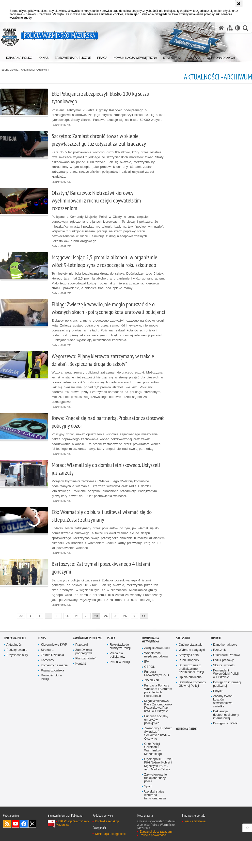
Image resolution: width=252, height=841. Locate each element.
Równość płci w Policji (51, 677)
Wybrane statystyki (192, 650)
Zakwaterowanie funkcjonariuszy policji (155, 778)
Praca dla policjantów (117, 655)
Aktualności (28, 69)
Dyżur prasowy (223, 660)
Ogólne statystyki (190, 644)
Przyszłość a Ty (17, 655)
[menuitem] (19, 56)
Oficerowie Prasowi (226, 655)
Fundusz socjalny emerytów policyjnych (156, 720)
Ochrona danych (187, 729)
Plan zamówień (85, 658)
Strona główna (9, 69)
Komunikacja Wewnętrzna (150, 639)
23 (96, 616)
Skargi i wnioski (224, 665)
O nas (42, 638)
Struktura (47, 650)
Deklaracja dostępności (110, 834)
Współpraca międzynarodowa (156, 655)
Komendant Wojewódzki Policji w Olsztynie (226, 674)
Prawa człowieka (52, 670)
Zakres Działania (52, 655)
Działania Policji (15, 638)
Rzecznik (219, 650)
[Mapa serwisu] (230, 28)
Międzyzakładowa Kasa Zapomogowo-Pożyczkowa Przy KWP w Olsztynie (158, 706)
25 (115, 616)
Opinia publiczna (190, 677)
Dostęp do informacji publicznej (227, 684)
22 (86, 616)
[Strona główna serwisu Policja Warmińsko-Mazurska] (221, 28)
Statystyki (183, 638)
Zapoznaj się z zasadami (156, 831)
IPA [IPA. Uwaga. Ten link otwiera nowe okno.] (146, 661)
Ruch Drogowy (189, 660)
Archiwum (43, 69)
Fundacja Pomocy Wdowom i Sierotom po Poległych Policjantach (158, 691)
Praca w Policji (120, 662)
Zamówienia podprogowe (84, 651)
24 (106, 616)
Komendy (47, 660)
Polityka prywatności (153, 835)
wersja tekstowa (195, 821)
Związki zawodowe (157, 648)
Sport (148, 786)
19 (58, 616)
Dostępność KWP (225, 723)
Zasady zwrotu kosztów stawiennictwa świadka (223, 701)
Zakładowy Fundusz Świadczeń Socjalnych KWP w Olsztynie (158, 733)
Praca (111, 638)
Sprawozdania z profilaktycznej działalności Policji (191, 669)
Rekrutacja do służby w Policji (120, 646)
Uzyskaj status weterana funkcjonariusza (155, 795)
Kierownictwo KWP (54, 644)
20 (67, 616)
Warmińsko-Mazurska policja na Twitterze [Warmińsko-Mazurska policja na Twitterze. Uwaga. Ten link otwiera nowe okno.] (32, 824)
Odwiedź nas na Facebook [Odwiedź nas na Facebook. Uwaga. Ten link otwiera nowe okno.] (24, 824)
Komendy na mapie (54, 665)
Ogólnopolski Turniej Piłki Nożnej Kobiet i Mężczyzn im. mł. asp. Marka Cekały (158, 764)
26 (125, 616)
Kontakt (80, 663)
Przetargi (81, 644)
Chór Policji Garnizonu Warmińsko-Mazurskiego (153, 749)
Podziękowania (16, 650)
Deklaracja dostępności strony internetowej (226, 715)
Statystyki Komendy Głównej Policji (192, 684)
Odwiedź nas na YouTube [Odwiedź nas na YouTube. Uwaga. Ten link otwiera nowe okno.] (15, 824)
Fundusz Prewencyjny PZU (156, 673)
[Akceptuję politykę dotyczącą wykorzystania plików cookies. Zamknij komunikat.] (238, 3)
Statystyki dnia (189, 655)
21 (77, 616)
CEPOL (149, 667)
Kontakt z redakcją (107, 821)
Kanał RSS (7, 824)
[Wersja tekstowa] (237, 28)
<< (20, 615)
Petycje (218, 691)
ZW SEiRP (151, 680)
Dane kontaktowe (225, 644)
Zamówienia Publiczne (87, 638)
